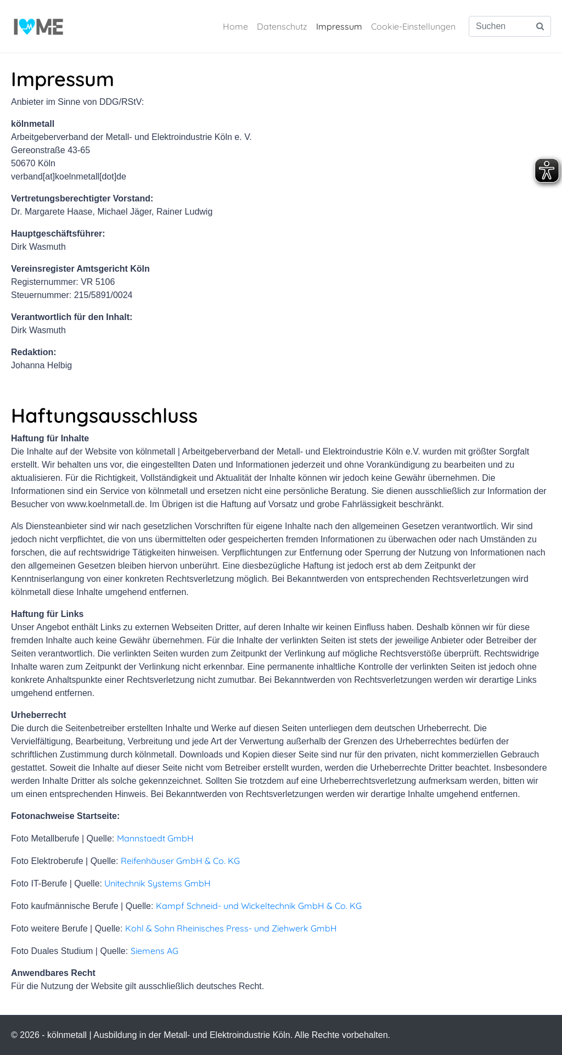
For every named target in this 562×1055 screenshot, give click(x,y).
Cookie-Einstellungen (413, 26)
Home (235, 26)
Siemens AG (154, 950)
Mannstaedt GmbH (155, 838)
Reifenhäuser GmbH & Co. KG (180, 860)
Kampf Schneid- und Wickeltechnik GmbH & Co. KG (259, 905)
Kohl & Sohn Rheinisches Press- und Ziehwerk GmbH (231, 928)
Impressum (339, 26)
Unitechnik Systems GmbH (157, 883)
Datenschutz (282, 26)
